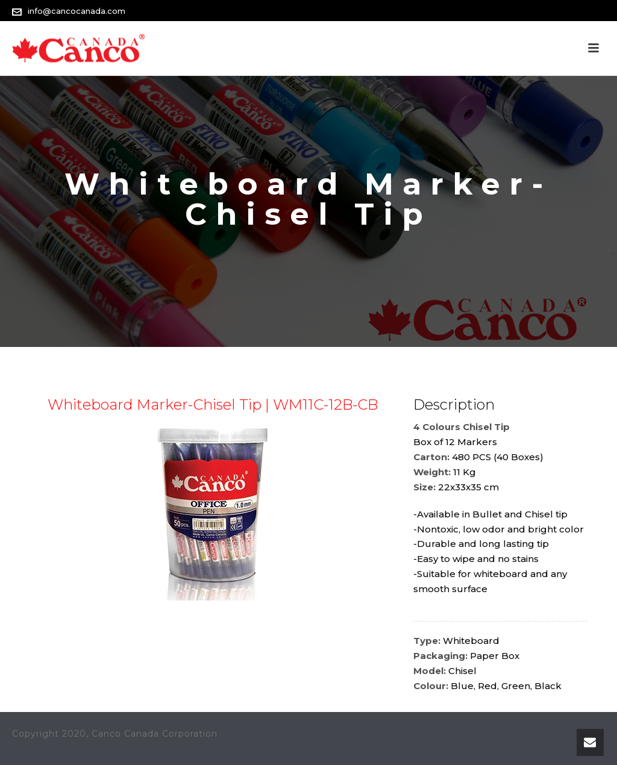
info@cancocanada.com (76, 11)
